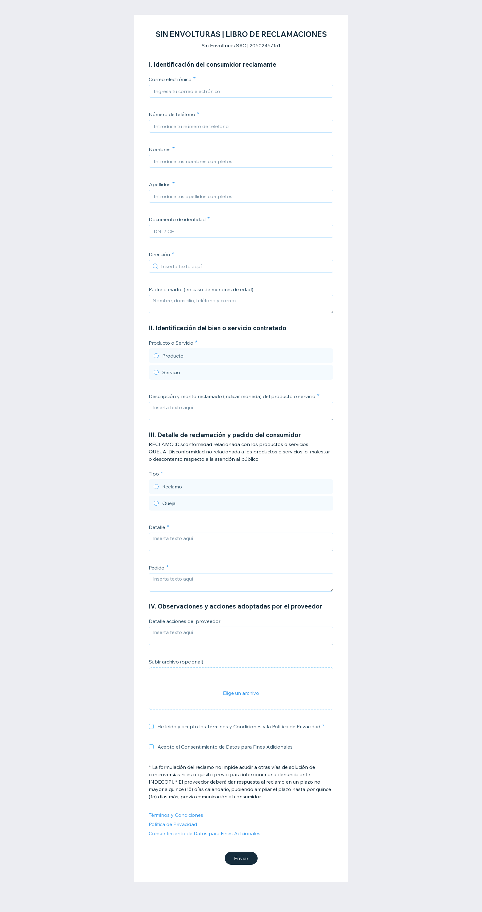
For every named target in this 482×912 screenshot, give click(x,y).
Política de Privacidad (173, 824)
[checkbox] (151, 726)
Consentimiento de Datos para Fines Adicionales (204, 833)
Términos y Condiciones (176, 815)
